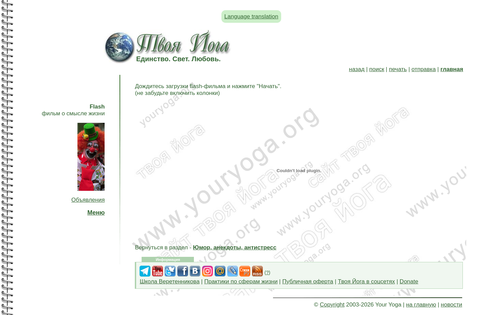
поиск (376, 69)
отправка (424, 69)
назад (357, 69)
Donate (409, 281)
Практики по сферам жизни (241, 281)
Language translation (251, 16)
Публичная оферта (307, 281)
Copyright (332, 304)
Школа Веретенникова (169, 281)
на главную (421, 304)
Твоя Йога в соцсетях (366, 281)
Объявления (88, 200)
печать (398, 69)
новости (451, 304)
